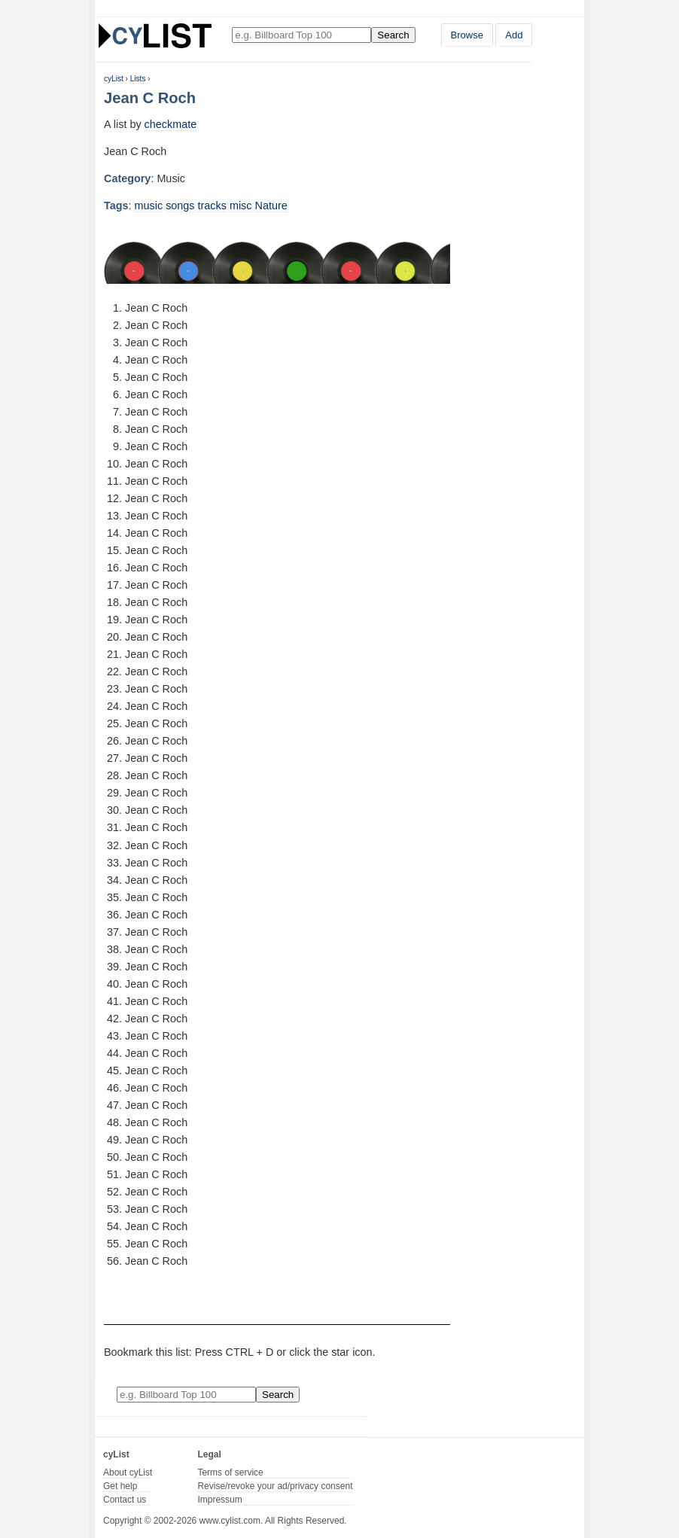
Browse (467, 35)
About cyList (127, 1472)
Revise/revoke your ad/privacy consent (274, 1486)
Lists (138, 79)
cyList (113, 79)
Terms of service (230, 1472)
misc (241, 205)
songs (180, 205)
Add (513, 35)
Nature (271, 205)
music (149, 205)
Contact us (124, 1499)
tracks (212, 205)
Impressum (219, 1499)
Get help (120, 1486)
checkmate (171, 124)
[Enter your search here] (301, 35)
